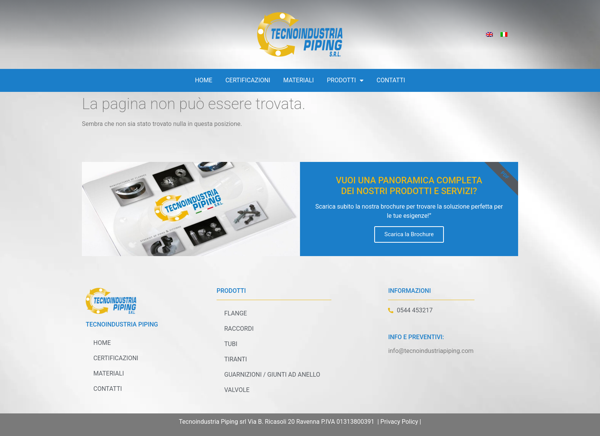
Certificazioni (247, 80)
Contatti (391, 80)
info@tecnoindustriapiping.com (430, 350)
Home (203, 80)
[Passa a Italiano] (504, 34)
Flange (235, 313)
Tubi (230, 344)
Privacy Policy (399, 421)
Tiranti (235, 359)
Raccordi (239, 328)
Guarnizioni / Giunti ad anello (272, 374)
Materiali (298, 80)
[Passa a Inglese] (489, 34)
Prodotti (345, 80)
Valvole (236, 390)
